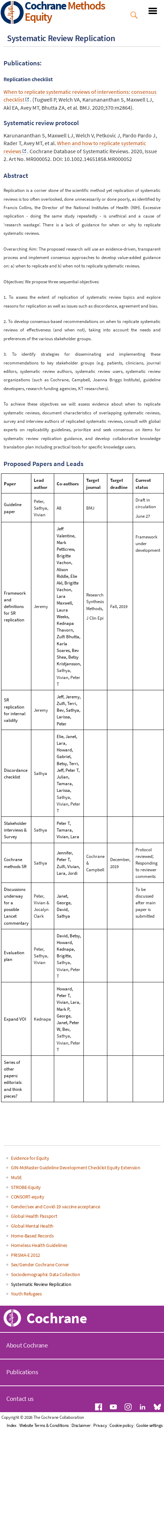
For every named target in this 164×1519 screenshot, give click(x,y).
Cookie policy (121, 1425)
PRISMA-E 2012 (25, 1255)
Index (12, 1425)
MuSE (16, 1177)
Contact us (20, 1399)
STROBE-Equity (26, 1187)
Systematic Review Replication (41, 1284)
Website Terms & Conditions (44, 1425)
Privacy (100, 1425)
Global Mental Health (32, 1226)
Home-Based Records (32, 1236)
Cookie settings (149, 1425)
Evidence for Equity (30, 1158)
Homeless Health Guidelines (39, 1245)
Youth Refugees (26, 1294)
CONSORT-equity (27, 1197)
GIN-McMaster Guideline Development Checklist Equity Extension (75, 1167)
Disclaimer (80, 1425)
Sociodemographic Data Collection (45, 1274)
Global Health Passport (34, 1216)
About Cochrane (27, 1345)
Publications (22, 1372)
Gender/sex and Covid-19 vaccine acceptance (55, 1206)
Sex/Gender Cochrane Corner (40, 1264)
